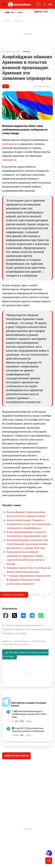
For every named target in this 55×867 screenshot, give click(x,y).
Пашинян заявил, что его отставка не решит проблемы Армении (29, 569)
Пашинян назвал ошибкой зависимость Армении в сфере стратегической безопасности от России (26, 557)
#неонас (26, 51)
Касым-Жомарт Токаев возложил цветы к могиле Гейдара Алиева (26, 514)
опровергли (9, 159)
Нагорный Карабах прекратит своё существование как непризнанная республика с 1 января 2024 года (27, 544)
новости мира (39, 641)
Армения (7, 641)
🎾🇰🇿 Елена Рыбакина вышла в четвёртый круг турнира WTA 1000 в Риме (29, 714)
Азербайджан (22, 641)
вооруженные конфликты (16, 644)
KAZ (50, 4)
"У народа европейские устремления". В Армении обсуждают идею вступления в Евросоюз (29, 579)
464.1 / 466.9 (12, 12)
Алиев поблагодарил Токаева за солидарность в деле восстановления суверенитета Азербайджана (29, 524)
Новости (18, 20)
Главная (6, 20)
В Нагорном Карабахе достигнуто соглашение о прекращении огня (26, 534)
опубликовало (10, 144)
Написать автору (42, 86)
